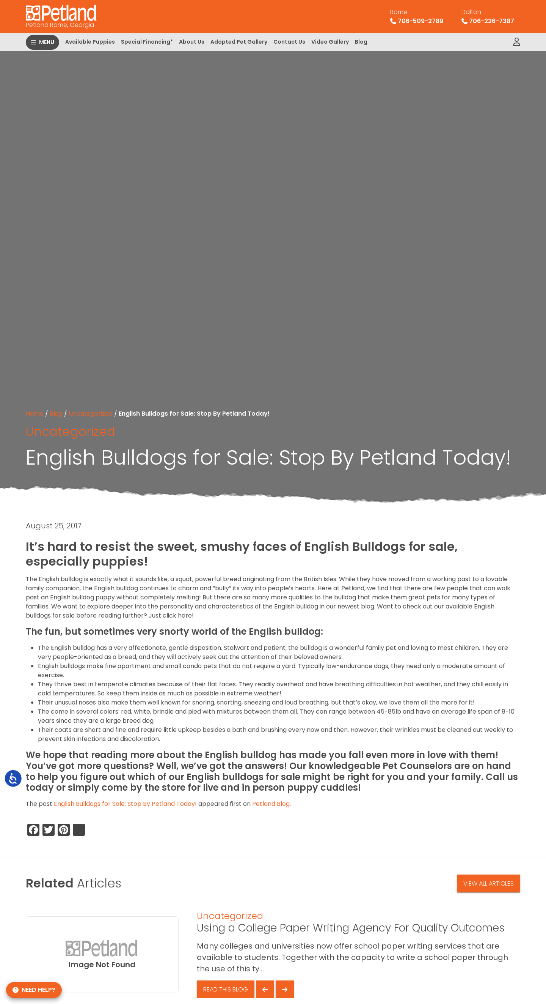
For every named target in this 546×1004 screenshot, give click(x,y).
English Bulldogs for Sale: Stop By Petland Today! (125, 803)
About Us (191, 42)
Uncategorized (91, 413)
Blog (361, 42)
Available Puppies (90, 42)
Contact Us (289, 42)
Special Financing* (147, 42)
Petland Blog (271, 803)
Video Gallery (330, 42)
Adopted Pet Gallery (238, 42)
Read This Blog (225, 989)
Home (35, 413)
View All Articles (488, 883)
